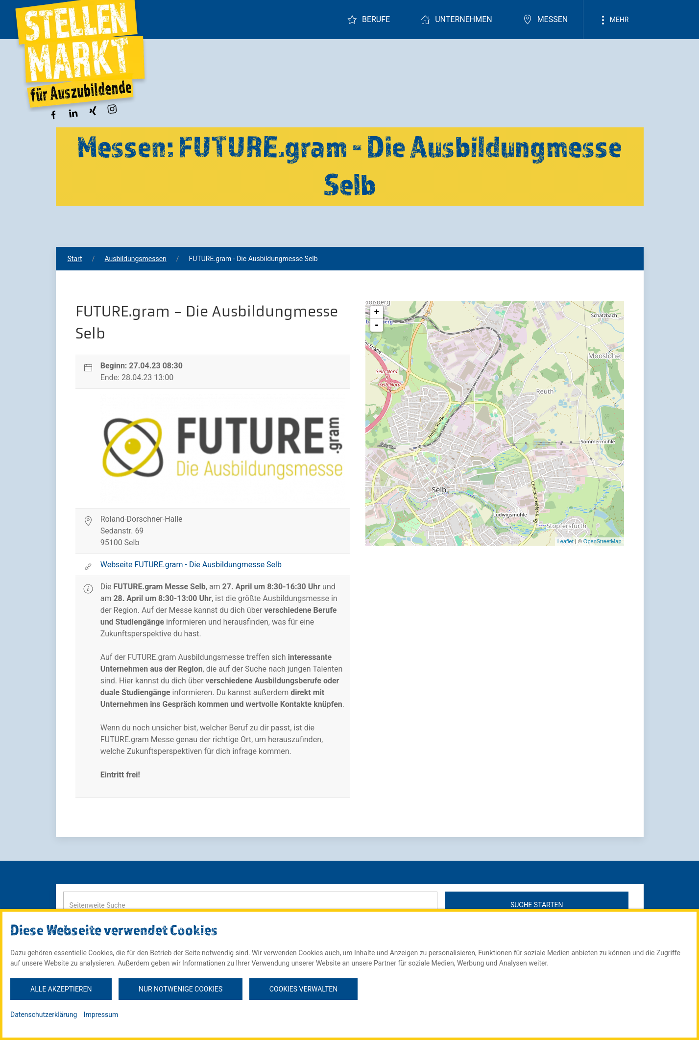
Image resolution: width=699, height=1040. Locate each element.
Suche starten (536, 905)
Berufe (368, 19)
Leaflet (565, 541)
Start (75, 259)
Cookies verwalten (303, 989)
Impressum (101, 1014)
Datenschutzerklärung (43, 1014)
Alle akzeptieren (61, 989)
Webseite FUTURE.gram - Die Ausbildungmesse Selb (191, 564)
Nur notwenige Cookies (180, 989)
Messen (545, 19)
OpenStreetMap (602, 541)
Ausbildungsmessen (135, 259)
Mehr (613, 20)
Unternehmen (456, 19)
